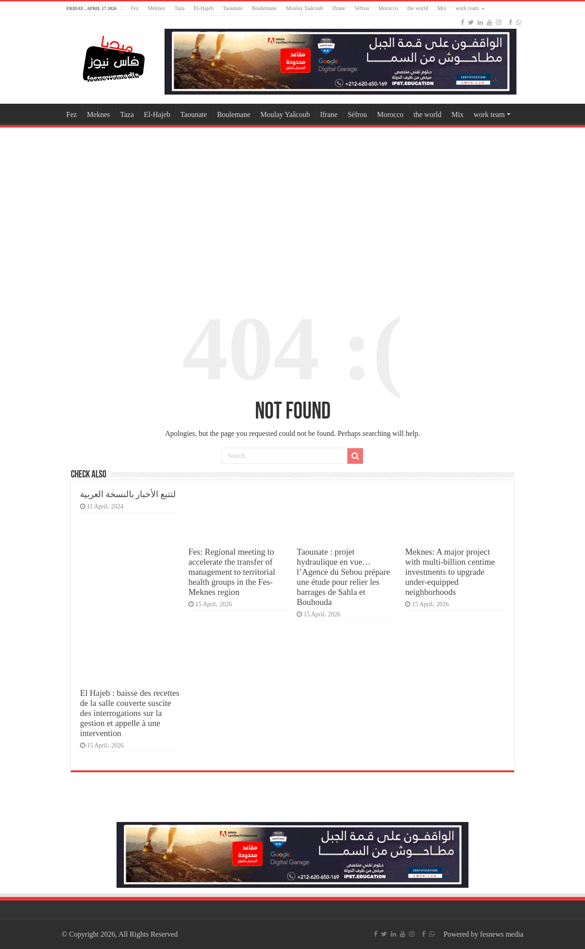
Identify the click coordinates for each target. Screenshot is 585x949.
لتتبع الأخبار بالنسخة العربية (128, 494)
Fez (134, 8)
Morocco (388, 8)
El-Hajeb (203, 8)
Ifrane (339, 8)
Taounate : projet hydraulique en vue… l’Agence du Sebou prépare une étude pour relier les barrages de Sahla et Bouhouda (343, 577)
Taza (179, 8)
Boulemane (264, 8)
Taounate (233, 8)
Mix (442, 8)
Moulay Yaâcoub (304, 8)
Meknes (156, 8)
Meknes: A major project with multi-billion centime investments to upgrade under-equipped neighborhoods (450, 572)
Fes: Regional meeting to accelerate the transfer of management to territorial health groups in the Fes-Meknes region (231, 572)
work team (467, 8)
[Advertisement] (292, 203)
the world (417, 8)
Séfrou (362, 8)
